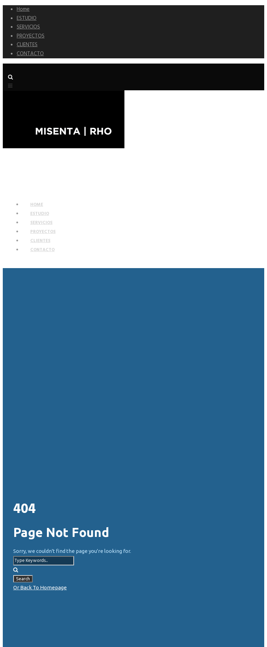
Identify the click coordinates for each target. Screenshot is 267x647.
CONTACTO (30, 54)
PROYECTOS (30, 36)
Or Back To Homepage (40, 587)
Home (23, 9)
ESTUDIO (27, 18)
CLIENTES (27, 45)
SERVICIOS (28, 27)
